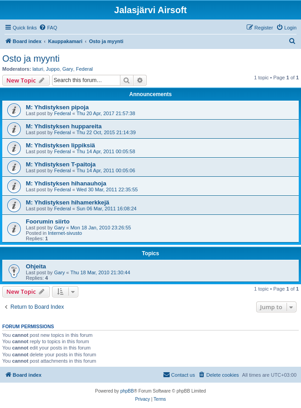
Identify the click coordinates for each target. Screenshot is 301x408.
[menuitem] (48, 27)
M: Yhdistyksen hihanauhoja (66, 183)
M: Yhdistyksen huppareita (64, 126)
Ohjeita (36, 266)
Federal (84, 69)
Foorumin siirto (48, 221)
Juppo (53, 69)
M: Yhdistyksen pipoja (57, 107)
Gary (67, 69)
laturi (38, 69)
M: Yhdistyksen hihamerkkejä (67, 202)
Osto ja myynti (31, 58)
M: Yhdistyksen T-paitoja (61, 164)
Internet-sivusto (65, 233)
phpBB (127, 391)
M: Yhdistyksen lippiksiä (60, 145)
